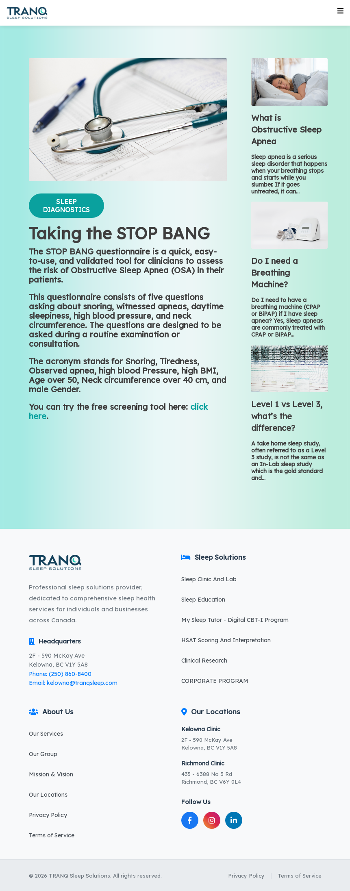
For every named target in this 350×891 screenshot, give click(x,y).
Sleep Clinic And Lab (209, 579)
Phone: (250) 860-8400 (60, 674)
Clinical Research (204, 660)
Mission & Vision (51, 774)
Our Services (46, 733)
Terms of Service (51, 835)
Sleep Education (203, 599)
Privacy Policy (48, 815)
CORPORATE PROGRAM (214, 681)
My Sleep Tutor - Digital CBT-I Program (235, 620)
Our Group (43, 754)
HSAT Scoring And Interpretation (226, 640)
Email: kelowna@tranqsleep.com (73, 683)
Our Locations (48, 794)
